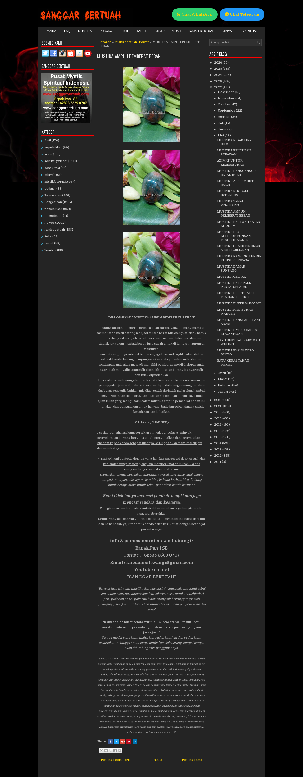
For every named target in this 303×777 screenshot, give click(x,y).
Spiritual (250, 31)
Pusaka (106, 31)
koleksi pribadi (55, 161)
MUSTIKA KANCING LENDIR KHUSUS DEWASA (239, 258)
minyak (49, 175)
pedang (50, 188)
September (227, 110)
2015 (218, 437)
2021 (218, 400)
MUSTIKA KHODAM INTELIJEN (232, 193)
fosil (47, 140)
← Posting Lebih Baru (113, 760)
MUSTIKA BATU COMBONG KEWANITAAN (238, 332)
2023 (218, 81)
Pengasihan (53, 202)
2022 (218, 87)
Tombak (50, 250)
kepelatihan (53, 147)
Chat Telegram (242, 14)
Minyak (228, 31)
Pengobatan (53, 216)
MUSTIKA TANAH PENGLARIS (231, 203)
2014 (218, 443)
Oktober (225, 104)
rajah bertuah (54, 229)
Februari (225, 385)
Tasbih (142, 31)
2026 (218, 62)
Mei (221, 135)
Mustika (85, 31)
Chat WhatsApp (194, 14)
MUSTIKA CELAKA (231, 276)
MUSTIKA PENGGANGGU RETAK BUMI (236, 173)
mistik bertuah (126, 42)
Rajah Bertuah (201, 31)
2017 (218, 424)
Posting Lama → (194, 760)
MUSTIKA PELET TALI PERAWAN (234, 152)
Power (144, 42)
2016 (218, 431)
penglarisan (53, 209)
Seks (48, 236)
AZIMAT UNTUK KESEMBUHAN (230, 162)
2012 (218, 455)
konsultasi (52, 168)
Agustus (224, 116)
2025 (218, 68)
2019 (218, 412)
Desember (226, 92)
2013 (218, 449)
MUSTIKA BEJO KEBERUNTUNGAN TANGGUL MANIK (234, 236)
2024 (218, 75)
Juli (221, 123)
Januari (224, 391)
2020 (218, 406)
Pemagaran (53, 195)
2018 (218, 418)
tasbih (48, 243)
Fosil (124, 31)
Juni (221, 129)
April (222, 373)
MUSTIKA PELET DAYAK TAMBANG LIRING (236, 295)
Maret (223, 379)
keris (48, 154)
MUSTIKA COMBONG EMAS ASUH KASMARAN (238, 248)
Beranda (48, 31)
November (226, 98)
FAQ (67, 31)
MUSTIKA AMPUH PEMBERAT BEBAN (128, 56)
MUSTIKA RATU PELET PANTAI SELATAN (235, 285)
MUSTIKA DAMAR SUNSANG (231, 268)
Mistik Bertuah (168, 31)
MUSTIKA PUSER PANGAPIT (239, 303)
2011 (218, 461)
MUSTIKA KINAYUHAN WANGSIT (235, 311)
